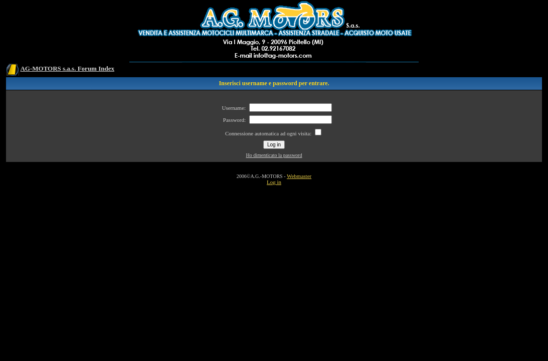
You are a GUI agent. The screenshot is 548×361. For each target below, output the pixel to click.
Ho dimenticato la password (274, 155)
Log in (274, 182)
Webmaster (299, 176)
